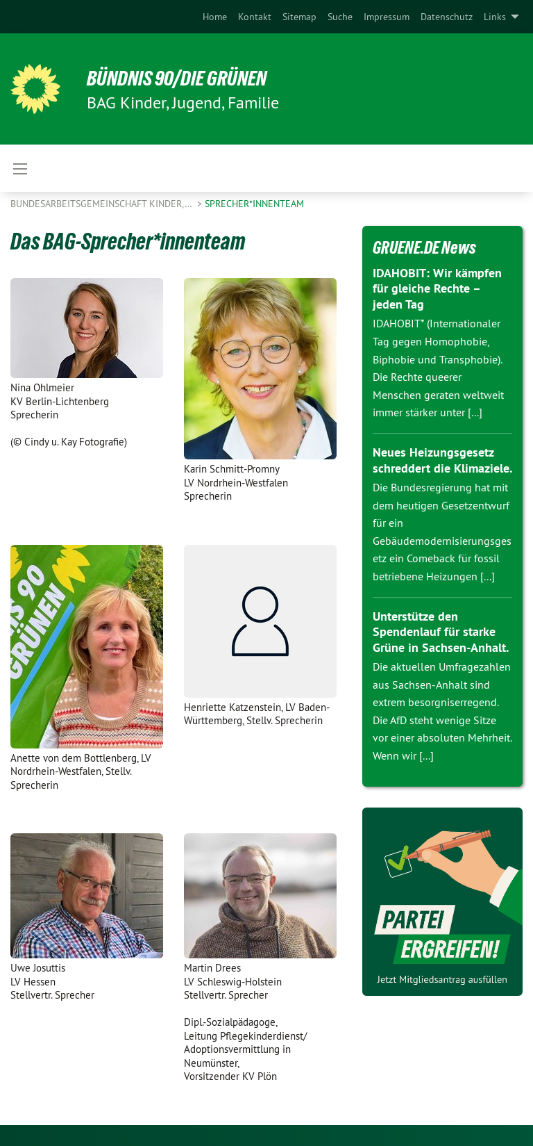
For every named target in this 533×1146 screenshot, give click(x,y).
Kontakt (254, 16)
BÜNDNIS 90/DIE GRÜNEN (181, 77)
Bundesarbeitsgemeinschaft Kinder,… (102, 203)
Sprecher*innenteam (254, 203)
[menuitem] (215, 16)
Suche (340, 16)
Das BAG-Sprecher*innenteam (130, 241)
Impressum (386, 16)
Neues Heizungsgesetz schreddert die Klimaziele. (442, 460)
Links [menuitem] (495, 16)
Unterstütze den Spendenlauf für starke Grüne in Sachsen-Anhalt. (441, 631)
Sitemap (299, 16)
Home (215, 16)
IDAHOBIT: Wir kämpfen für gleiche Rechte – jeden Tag (437, 288)
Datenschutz (447, 16)
